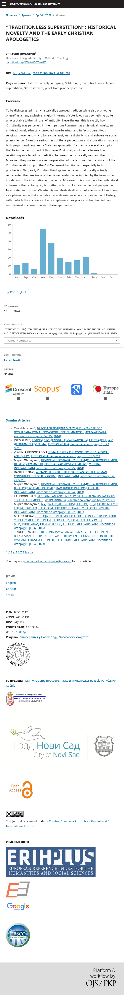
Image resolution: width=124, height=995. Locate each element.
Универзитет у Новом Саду (38, 637)
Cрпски (11, 589)
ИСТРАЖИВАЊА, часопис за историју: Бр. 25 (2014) (60, 434)
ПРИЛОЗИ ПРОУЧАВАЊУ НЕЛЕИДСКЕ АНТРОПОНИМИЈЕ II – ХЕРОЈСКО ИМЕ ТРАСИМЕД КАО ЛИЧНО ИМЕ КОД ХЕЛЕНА (66, 486)
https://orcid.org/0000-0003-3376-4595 (26, 62)
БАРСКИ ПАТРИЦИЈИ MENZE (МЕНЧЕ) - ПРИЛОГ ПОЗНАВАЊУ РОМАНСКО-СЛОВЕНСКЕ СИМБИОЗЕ (58, 430)
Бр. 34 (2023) (43, 15)
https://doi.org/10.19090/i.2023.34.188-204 (41, 73)
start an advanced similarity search (47, 561)
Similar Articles (18, 420)
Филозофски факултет (74, 637)
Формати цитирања (19, 340)
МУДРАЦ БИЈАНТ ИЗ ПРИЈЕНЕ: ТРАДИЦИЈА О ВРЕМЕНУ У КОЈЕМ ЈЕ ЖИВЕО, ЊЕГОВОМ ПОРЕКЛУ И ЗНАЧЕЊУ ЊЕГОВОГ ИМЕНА (66, 506)
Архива (26, 15)
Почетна (11, 15)
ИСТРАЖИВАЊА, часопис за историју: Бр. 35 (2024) (66, 456)
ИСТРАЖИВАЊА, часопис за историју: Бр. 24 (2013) (49, 492)
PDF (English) (18, 292)
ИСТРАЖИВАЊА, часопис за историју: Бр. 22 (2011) (49, 512)
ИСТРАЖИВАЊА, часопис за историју (35, 4)
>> (31, 552)
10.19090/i (19, 632)
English (11, 583)
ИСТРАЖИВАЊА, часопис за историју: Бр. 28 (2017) (80, 500)
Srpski (10, 595)
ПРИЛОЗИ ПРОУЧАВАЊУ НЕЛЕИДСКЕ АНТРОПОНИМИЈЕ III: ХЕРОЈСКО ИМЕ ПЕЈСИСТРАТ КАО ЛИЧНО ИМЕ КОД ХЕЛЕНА (66, 462)
